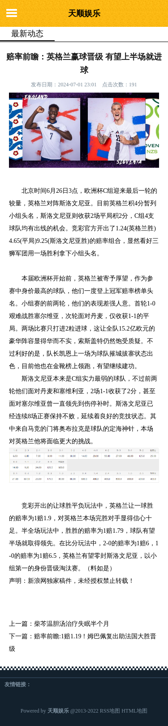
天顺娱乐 (84, 13)
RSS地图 (110, 711)
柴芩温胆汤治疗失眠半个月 (71, 623)
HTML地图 (134, 711)
